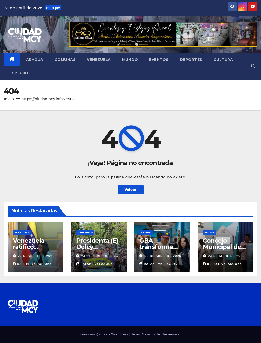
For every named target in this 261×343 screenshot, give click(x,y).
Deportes (191, 59)
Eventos (159, 59)
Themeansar (171, 334)
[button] (253, 66)
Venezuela (99, 59)
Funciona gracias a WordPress (104, 334)
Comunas (65, 59)
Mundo (130, 59)
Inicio (9, 99)
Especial (19, 73)
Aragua (34, 59)
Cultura (223, 59)
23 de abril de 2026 (36, 256)
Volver (131, 189)
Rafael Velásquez (32, 264)
